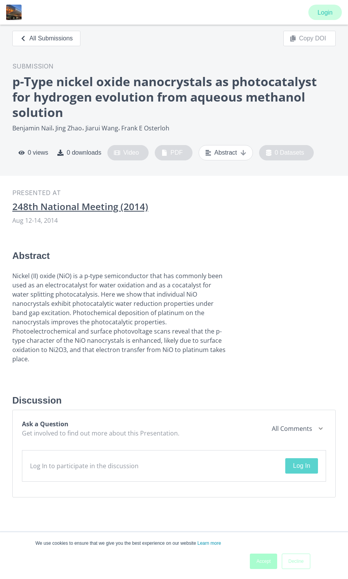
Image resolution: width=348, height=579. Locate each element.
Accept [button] (263, 561)
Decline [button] (296, 561)
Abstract (225, 152)
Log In (301, 465)
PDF (172, 152)
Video (126, 152)
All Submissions (46, 38)
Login (325, 12)
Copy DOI (308, 38)
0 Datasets (285, 152)
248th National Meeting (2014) (80, 206)
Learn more (209, 543)
